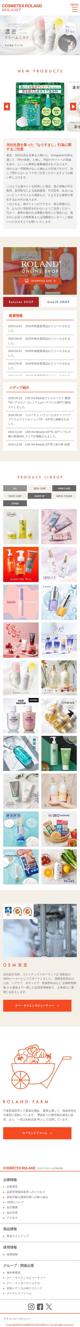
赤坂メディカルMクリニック (24, 1288)
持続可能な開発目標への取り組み (27, 1197)
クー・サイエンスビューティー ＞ (37, 1005)
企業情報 (10, 1180)
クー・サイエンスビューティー (26, 1277)
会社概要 (12, 1207)
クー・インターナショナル (23, 1283)
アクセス (12, 1217)
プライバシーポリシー (17, 1318)
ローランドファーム (19, 1293)
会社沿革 (12, 1212)
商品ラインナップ (18, 1236)
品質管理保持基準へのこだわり (26, 1192)
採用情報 (10, 1247)
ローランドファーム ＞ (37, 1133)
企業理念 (12, 1186)
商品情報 (10, 1229)
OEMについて (15, 1202)
